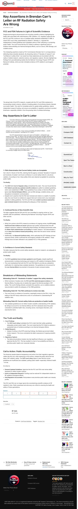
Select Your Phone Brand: (67, 44)
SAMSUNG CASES (69, 187)
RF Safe (14, 411)
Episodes (65, 71)
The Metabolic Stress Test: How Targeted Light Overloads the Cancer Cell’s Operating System (67, 287)
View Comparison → (66, 392)
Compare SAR (68, 132)
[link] (68, 71)
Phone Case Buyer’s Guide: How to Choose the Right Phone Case (67, 320)
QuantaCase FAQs (66, 26)
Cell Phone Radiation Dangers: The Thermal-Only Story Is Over (67, 363)
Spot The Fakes (69, 160)
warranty (44, 467)
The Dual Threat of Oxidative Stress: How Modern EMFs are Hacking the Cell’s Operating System (67, 303)
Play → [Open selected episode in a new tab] (69, 73)
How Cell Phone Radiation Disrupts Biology (66, 347)
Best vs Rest (68, 166)
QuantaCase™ (68, 154)
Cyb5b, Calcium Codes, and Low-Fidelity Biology (66, 256)
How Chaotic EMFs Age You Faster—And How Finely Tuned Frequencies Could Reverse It (67, 265)
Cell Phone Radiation (13, 12)
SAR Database (68, 137)
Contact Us (67, 143)
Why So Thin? (68, 177)
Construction (68, 172)
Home (4, 12)
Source (5, 390)
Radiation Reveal (69, 127)
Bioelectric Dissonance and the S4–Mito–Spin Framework (67, 249)
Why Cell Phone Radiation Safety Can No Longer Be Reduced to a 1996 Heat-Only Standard (68, 372)
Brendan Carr (41, 421)
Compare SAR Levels (33, 483)
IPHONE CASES (69, 182)
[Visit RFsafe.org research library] (68, 105)
